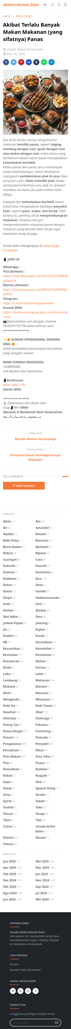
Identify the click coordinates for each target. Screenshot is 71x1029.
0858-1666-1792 (15, 385)
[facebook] (36, 991)
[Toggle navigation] (65, 5)
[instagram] (28, 991)
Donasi (14, 964)
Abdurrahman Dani (21, 4)
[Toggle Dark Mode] (53, 5)
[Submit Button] (56, 1022)
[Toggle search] (59, 4)
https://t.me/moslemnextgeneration (28, 303)
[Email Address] (31, 1022)
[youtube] (45, 4)
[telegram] (13, 991)
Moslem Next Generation (25, 970)
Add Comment (23, 485)
